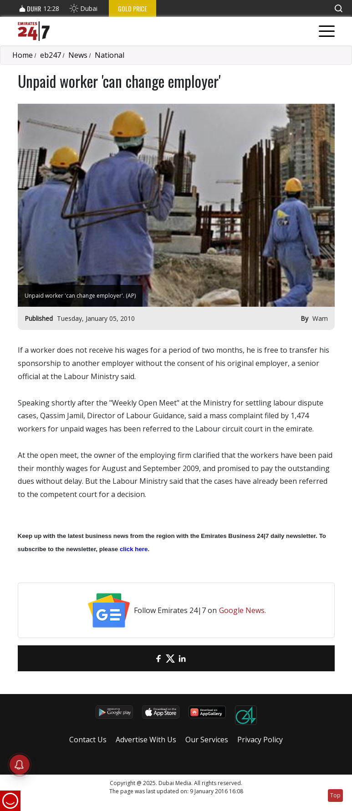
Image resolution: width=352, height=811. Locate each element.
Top (335, 795)
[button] (338, 8)
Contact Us (88, 740)
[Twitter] (170, 658)
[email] (147, 658)
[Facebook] (158, 658)
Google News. (242, 610)
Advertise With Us (146, 740)
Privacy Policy (260, 740)
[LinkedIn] (182, 658)
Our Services (206, 740)
